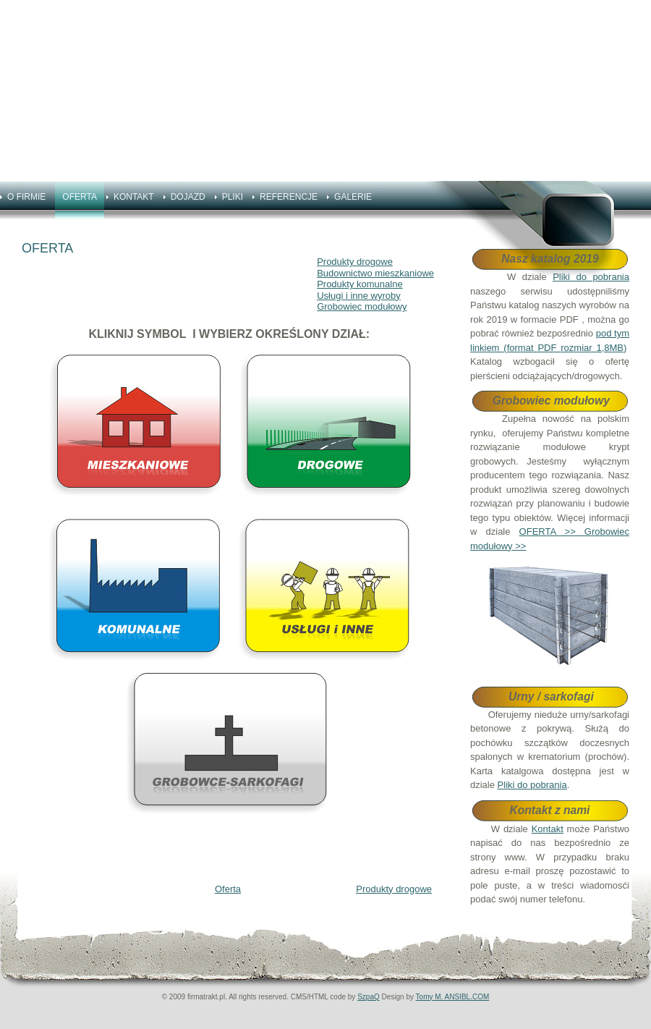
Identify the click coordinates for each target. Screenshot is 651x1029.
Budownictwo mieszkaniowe (375, 273)
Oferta (228, 889)
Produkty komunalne (360, 284)
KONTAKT (134, 197)
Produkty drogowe (355, 261)
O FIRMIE (26, 197)
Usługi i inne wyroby (359, 295)
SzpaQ (368, 997)
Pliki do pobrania (591, 276)
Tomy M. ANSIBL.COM (453, 997)
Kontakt (547, 828)
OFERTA (79, 197)
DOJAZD (188, 197)
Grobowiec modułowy (362, 306)
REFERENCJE (289, 197)
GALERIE (353, 197)
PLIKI (232, 197)
